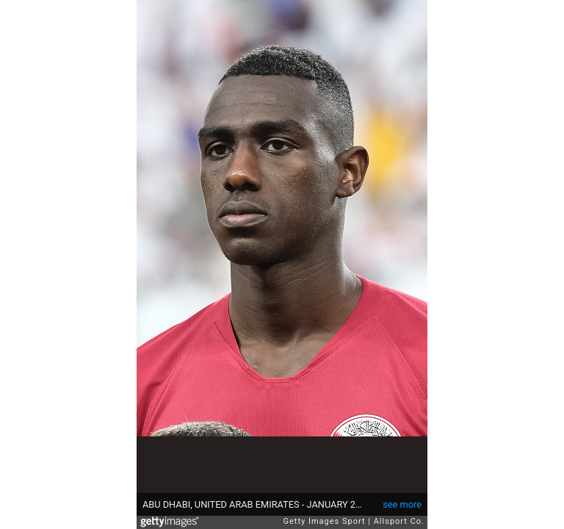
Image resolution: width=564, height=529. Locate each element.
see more (402, 504)
